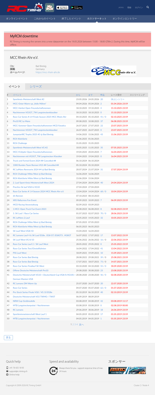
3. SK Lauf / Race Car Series (26, 213)
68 (101, 191)
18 (101, 309)
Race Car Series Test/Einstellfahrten (29, 248)
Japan (121, 8)
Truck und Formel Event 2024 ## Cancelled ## (34, 160)
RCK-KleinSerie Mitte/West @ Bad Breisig (32, 178)
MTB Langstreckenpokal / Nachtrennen (31, 305)
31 (101, 169)
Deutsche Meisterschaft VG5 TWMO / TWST (34, 296)
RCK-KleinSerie (20, 138)
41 (101, 116)
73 (101, 261)
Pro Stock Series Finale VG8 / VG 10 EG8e (32, 292)
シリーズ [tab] (36, 86)
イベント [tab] (14, 86)
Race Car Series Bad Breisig (25, 257)
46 (101, 274)
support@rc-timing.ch (18, 371)
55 (101, 266)
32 (101, 217)
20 (101, 99)
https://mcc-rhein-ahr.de (48, 72)
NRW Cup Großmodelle (24, 301)
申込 (102, 95)
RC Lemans (18, 309)
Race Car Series (20, 287)
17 (101, 235)
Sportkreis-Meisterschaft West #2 (28, 99)
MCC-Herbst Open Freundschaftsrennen (32, 108)
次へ (81, 325)
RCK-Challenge (20, 143)
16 (101, 239)
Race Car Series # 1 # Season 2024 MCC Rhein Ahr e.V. (38, 191)
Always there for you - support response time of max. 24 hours (76, 370)
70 (101, 213)
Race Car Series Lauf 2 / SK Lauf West (30, 244)
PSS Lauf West (19, 253)
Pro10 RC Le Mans (21, 121)
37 (101, 121)
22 (101, 125)
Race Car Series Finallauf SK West (28, 266)
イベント (17, 95)
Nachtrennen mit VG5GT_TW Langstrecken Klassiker (37, 156)
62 (101, 287)
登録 (129, 8)
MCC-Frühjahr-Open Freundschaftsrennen (32, 152)
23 (101, 270)
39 (101, 257)
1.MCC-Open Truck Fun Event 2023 (29, 209)
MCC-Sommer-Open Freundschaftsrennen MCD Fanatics (39, 125)
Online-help (14, 375)
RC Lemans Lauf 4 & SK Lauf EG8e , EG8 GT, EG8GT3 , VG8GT (42, 235)
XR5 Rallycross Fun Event (24, 200)
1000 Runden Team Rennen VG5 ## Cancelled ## (36, 165)
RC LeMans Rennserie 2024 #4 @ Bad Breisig (34, 169)
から (78, 95)
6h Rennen (18, 195)
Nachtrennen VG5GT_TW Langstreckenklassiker (35, 112)
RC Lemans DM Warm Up (25, 283)
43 (101, 134)
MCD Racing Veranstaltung (25, 204)
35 (101, 147)
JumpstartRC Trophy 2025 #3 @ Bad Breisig (33, 134)
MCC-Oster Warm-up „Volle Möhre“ (29, 103)
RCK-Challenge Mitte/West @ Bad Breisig (32, 174)
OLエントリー (117, 99)
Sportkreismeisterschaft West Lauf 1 (30, 314)
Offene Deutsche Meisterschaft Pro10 (30, 270)
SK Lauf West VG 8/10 (23, 239)
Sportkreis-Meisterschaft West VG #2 (30, 147)
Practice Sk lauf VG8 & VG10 (26, 187)
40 (101, 182)
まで (90, 95)
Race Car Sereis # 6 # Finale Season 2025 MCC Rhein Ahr (39, 116)
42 (101, 301)
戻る (8, 337)
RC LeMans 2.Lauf (21, 217)
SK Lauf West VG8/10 (23, 231)
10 (101, 253)
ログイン (139, 8)
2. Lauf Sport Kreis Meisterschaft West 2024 (33, 182)
